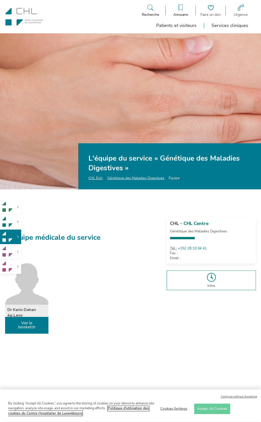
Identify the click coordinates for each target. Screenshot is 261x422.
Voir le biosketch (26, 325)
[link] (10, 207)
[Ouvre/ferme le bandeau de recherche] (150, 11)
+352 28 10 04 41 (192, 248)
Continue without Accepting (239, 398)
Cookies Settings (173, 410)
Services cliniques (230, 25)
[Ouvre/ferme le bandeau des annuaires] (180, 11)
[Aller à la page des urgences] (241, 11)
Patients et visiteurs (176, 25)
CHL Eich (95, 178)
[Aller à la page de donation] (211, 11)
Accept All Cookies (212, 410)
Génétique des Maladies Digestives (135, 178)
